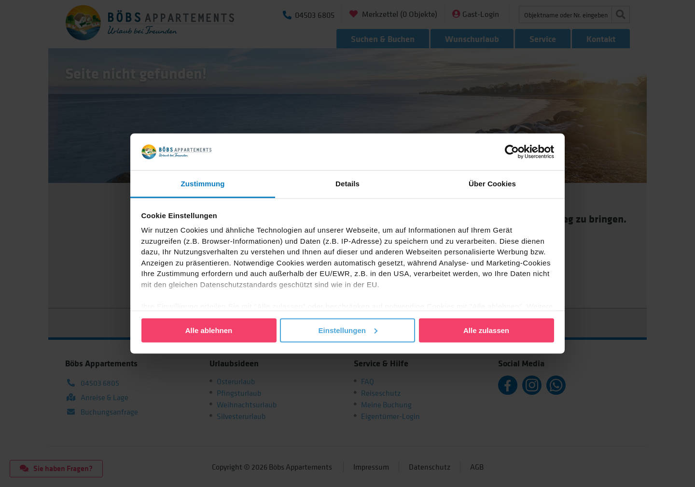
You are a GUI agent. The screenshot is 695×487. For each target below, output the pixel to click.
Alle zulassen (486, 330)
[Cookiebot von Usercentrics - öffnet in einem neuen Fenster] (512, 151)
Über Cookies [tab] (492, 184)
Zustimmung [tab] (203, 184)
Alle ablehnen (209, 330)
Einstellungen (348, 330)
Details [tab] (347, 184)
